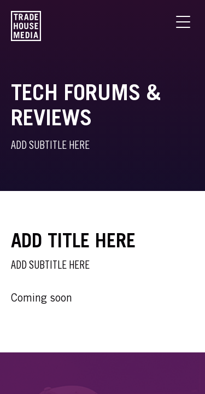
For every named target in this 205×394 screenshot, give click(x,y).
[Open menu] (183, 22)
